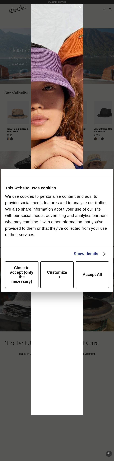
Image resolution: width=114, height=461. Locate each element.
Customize (57, 274)
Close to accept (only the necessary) (21, 275)
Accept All (92, 274)
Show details (86, 253)
